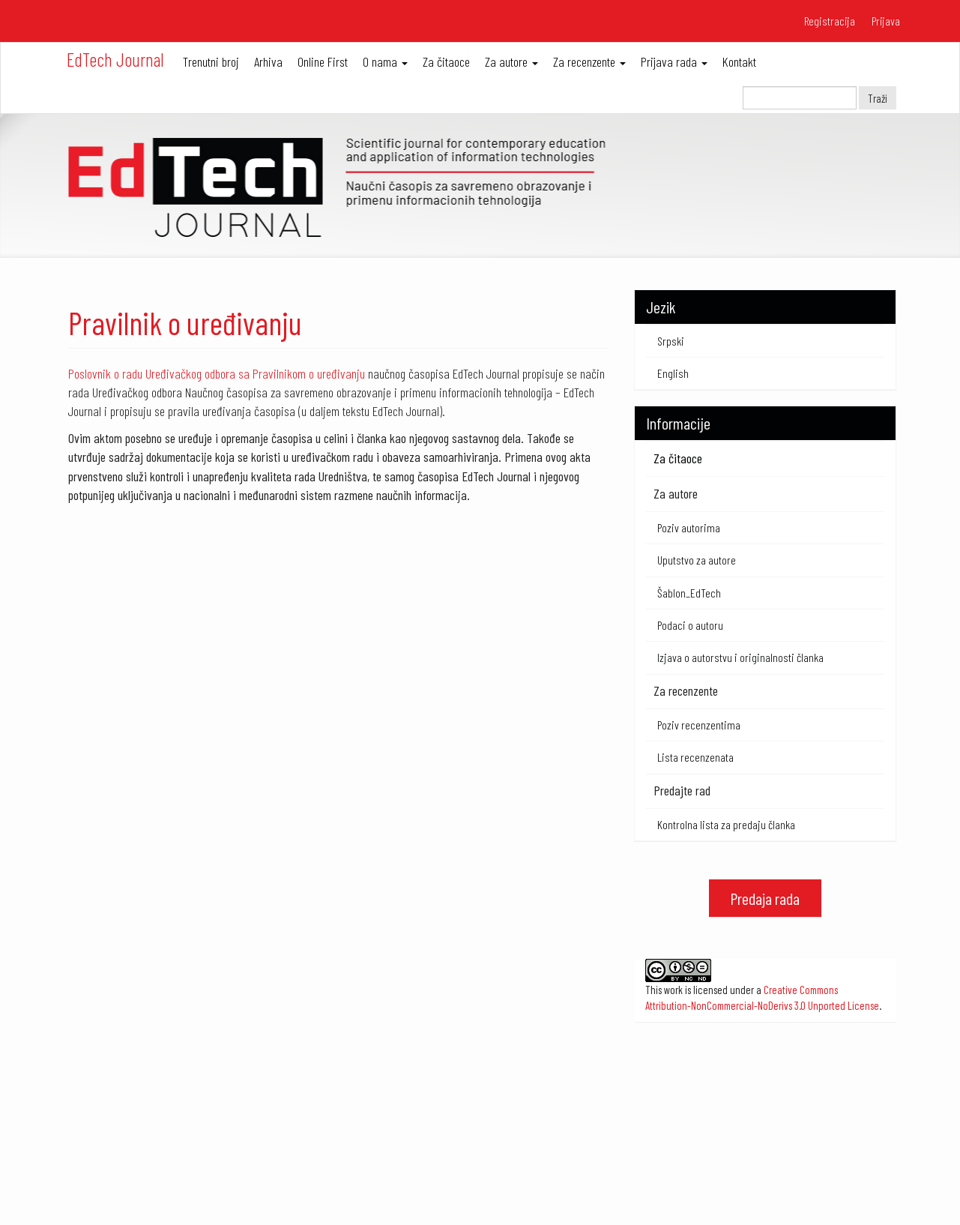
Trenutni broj (211, 61)
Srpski (670, 341)
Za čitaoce (446, 61)
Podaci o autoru (690, 625)
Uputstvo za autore (696, 560)
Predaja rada (765, 898)
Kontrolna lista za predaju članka (726, 824)
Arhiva (268, 61)
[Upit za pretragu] (800, 97)
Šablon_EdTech (689, 593)
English (673, 373)
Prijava (886, 20)
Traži (877, 98)
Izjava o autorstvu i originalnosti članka (740, 657)
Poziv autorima (688, 527)
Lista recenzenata (695, 757)
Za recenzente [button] (589, 61)
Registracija (829, 20)
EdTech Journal (115, 59)
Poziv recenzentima (698, 724)
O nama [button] (385, 61)
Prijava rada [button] (674, 61)
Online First (323, 61)
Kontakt (739, 61)
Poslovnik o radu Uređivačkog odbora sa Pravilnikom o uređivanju (216, 373)
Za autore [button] (511, 61)
